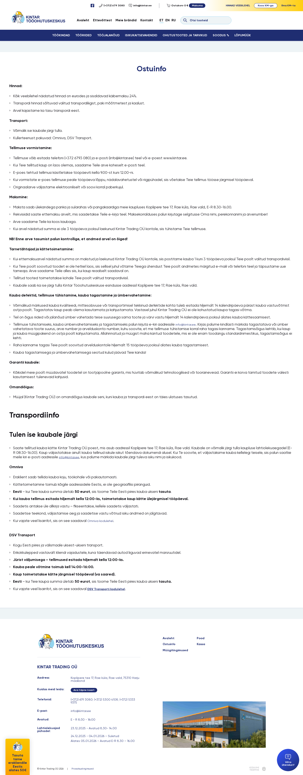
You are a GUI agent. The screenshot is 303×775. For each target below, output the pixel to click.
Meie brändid (126, 20)
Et (161, 20)
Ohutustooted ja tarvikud (185, 35)
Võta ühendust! (288, 760)
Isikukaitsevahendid (141, 35)
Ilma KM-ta (288, 5)
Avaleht (83, 20)
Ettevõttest (102, 20)
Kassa (201, 644)
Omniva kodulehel (100, 521)
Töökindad (61, 35)
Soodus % (221, 35)
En (167, 20)
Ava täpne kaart (83, 689)
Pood (201, 638)
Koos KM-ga (265, 5)
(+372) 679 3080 (112, 6)
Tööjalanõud (108, 35)
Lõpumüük (242, 35)
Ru (173, 20)
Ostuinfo (169, 644)
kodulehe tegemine (254, 769)
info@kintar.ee (140, 6)
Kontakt (146, 20)
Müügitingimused (175, 650)
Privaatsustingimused (83, 769)
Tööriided (83, 35)
